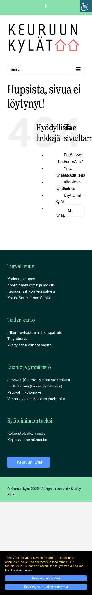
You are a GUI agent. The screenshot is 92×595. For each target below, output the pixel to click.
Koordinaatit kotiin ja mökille (31, 285)
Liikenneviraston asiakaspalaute (34, 333)
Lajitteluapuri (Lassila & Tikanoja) (34, 386)
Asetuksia (24, 570)
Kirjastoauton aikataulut (27, 440)
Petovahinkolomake (24, 392)
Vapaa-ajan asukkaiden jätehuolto (36, 399)
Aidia (11, 494)
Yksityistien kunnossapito (29, 345)
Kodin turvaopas (21, 279)
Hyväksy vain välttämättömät (46, 586)
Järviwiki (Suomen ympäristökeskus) (38, 380)
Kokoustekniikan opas (26, 433)
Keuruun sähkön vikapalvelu (31, 291)
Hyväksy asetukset (46, 578)
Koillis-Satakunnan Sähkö (29, 298)
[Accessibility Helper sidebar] (86, 6)
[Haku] (70, 210)
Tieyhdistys (17, 339)
